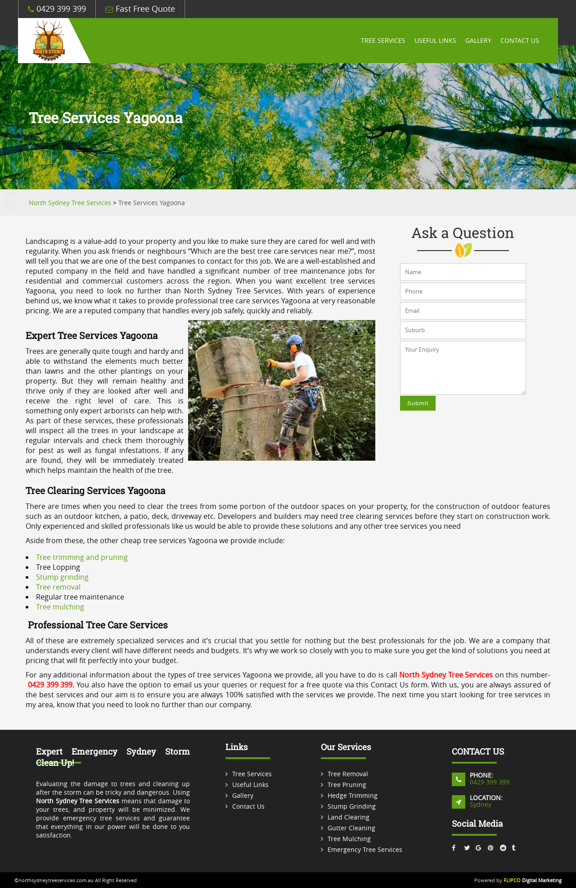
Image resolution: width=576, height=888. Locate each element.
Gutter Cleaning (351, 828)
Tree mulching (60, 607)
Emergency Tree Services (365, 849)
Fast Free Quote (140, 9)
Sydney (480, 804)
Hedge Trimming (353, 795)
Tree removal (58, 587)
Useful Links (435, 41)
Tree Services (383, 41)
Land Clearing (348, 817)
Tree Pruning (347, 784)
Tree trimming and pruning (82, 557)
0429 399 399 (57, 9)
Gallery (478, 41)
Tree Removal (348, 773)
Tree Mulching (349, 838)
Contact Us (519, 41)
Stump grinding (62, 577)
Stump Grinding (352, 806)
